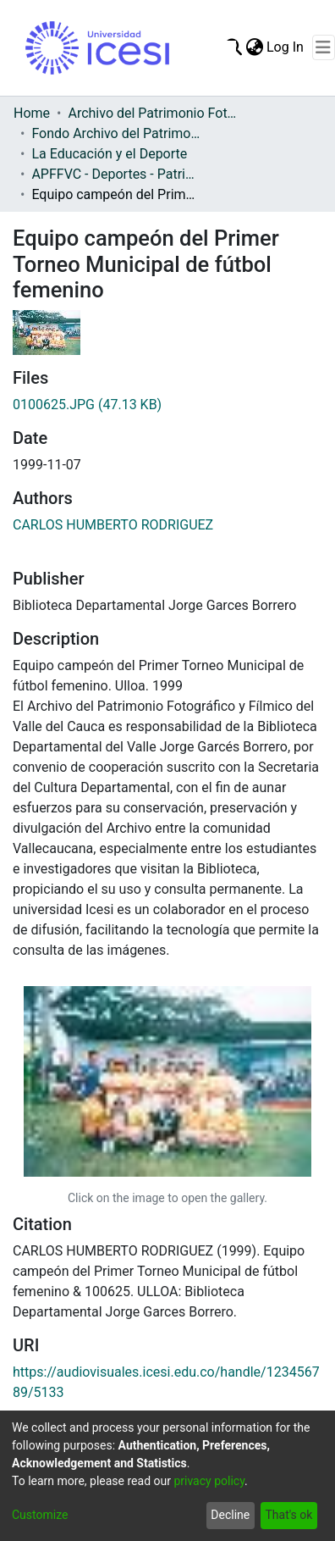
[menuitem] (254, 47)
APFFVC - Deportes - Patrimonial (115, 174)
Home (32, 113)
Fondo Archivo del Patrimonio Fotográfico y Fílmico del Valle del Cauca (115, 133)
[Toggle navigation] (323, 47)
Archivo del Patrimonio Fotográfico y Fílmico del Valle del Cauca (152, 113)
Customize (40, 1515)
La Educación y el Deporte (109, 154)
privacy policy (208, 1481)
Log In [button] (285, 47)
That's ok (288, 1515)
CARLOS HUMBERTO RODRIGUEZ (113, 525)
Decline (230, 1515)
